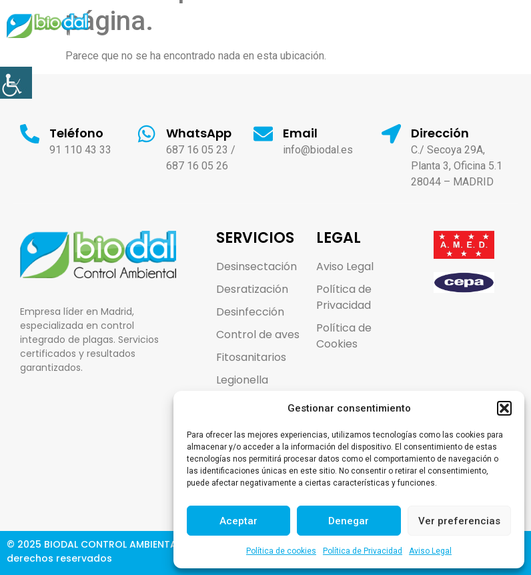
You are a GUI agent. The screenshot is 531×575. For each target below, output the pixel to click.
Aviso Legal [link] (430, 551)
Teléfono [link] (77, 133)
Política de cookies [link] (281, 551)
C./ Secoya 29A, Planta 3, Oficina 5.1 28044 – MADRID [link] (457, 165)
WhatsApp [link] (199, 133)
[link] (16, 83)
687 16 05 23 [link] (198, 149)
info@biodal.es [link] (319, 149)
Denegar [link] (348, 521)
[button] (504, 408)
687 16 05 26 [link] (198, 165)
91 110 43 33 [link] (81, 149)
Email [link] (301, 133)
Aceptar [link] (238, 521)
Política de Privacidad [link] (362, 551)
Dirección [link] (441, 133)
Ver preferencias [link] (459, 521)
